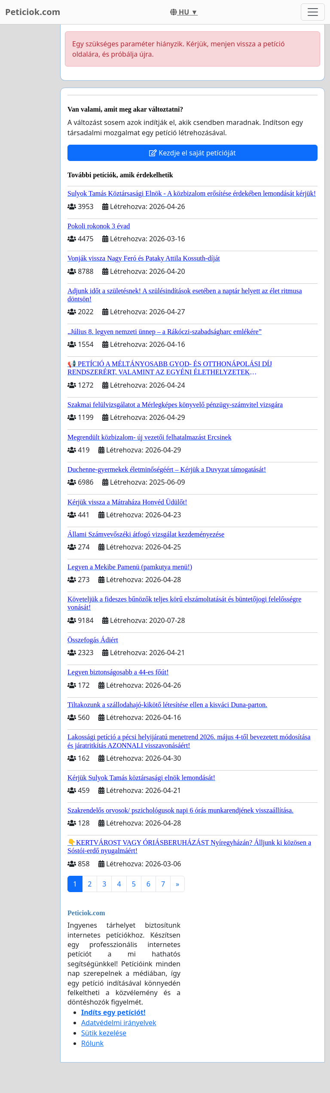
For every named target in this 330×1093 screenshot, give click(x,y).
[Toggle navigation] (313, 12)
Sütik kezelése (103, 1033)
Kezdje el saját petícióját (192, 153)
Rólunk (92, 1043)
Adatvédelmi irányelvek (118, 1022)
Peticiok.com (32, 12)
